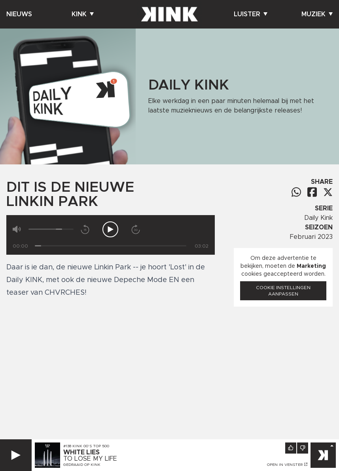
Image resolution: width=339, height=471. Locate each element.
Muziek (317, 14)
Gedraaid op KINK (81, 465)
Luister (250, 14)
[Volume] (51, 229)
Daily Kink (318, 218)
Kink (83, 14)
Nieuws (19, 14)
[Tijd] (110, 245)
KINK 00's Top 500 (90, 446)
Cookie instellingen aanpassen (283, 290)
